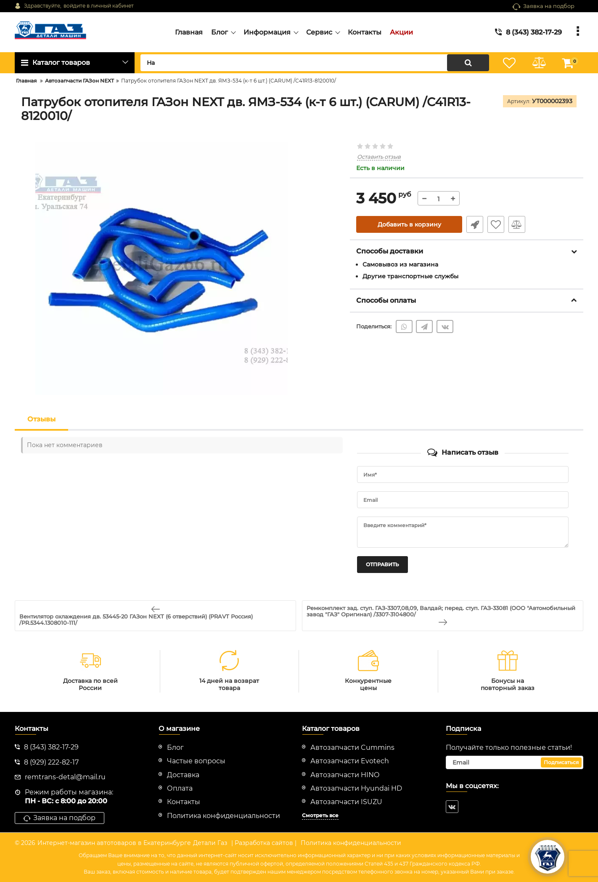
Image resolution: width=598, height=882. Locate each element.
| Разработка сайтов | (263, 843)
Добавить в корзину (409, 224)
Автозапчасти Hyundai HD (356, 788)
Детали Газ (210, 843)
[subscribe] (515, 762)
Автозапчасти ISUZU (346, 802)
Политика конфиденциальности (351, 843)
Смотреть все (320, 815)
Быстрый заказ (474, 224)
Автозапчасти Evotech (349, 761)
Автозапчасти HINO (344, 775)
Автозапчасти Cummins (352, 747)
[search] (314, 62)
